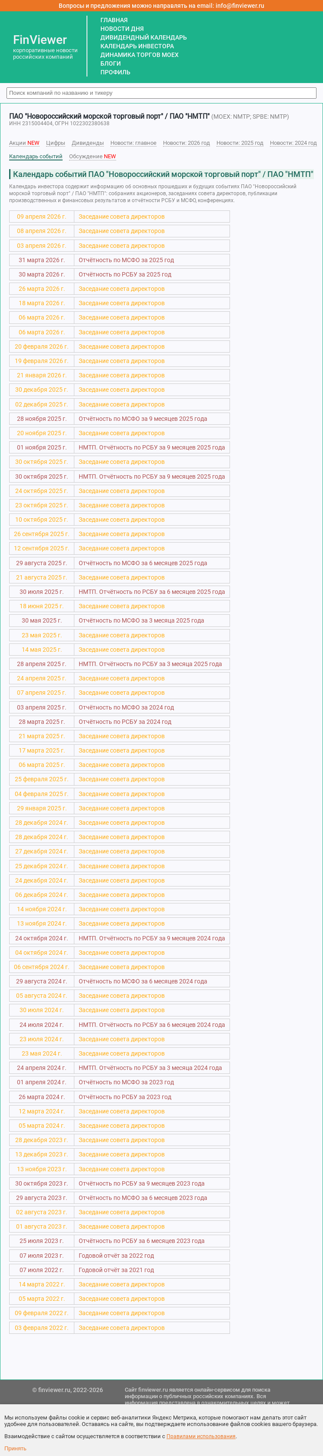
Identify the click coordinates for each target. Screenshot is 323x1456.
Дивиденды (88, 143)
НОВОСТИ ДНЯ (122, 28)
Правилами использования (201, 1436)
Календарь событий (36, 156)
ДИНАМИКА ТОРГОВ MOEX (139, 54)
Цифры (55, 143)
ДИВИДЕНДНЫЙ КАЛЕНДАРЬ (143, 37)
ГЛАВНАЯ (114, 20)
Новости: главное (133, 143)
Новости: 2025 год (239, 143)
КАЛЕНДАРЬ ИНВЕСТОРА (137, 46)
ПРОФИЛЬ (115, 72)
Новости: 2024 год (293, 143)
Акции (24, 143)
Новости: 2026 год (186, 143)
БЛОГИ (110, 63)
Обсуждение (92, 156)
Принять (15, 1448)
